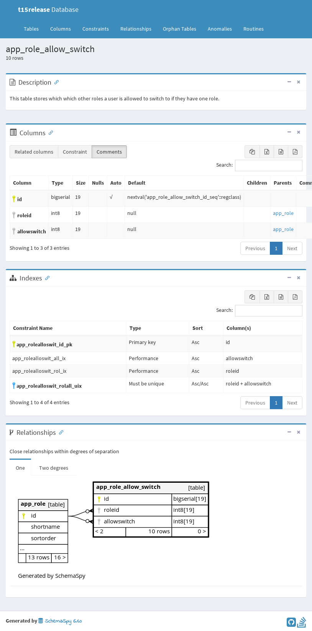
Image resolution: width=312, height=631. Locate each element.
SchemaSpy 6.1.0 (60, 621)
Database (48, 9)
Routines (253, 28)
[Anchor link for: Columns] (49, 132)
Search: (259, 165)
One (20, 467)
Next (292, 248)
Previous (255, 248)
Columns (60, 28)
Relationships (135, 28)
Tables (34, 28)
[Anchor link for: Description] (54, 81)
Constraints (95, 28)
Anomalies (220, 28)
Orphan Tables (179, 28)
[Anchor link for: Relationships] (59, 431)
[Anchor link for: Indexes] (45, 277)
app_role (283, 213)
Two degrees (53, 467)
